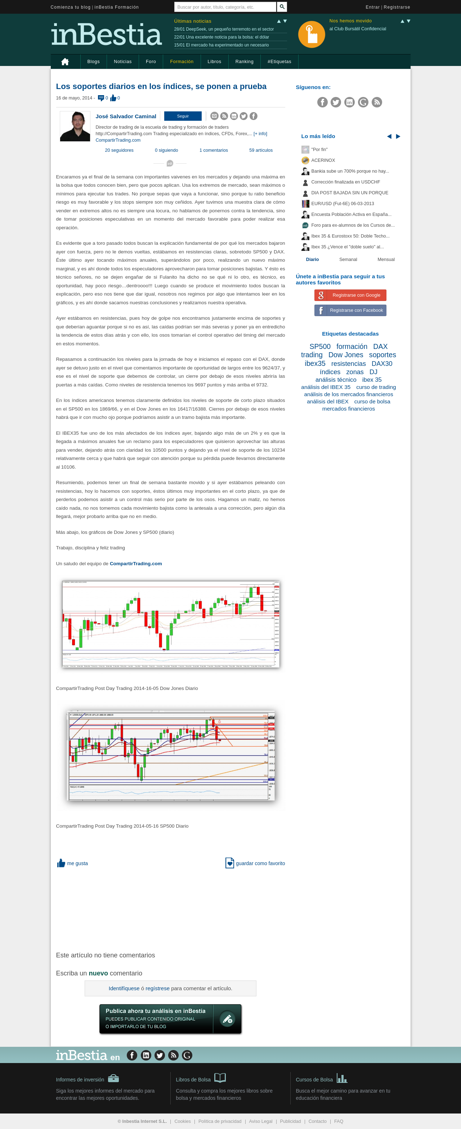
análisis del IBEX (328, 401)
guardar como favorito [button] (255, 863)
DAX (380, 346)
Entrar (373, 7)
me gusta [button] (72, 863)
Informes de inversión (88, 1078)
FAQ (338, 1121)
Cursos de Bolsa (322, 1077)
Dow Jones (345, 355)
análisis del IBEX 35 (325, 387)
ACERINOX (323, 160)
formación (351, 346)
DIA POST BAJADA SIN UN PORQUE (350, 192)
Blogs (94, 61)
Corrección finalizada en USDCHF (346, 182)
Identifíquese (124, 988)
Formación (181, 61)
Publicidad (290, 1121)
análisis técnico (336, 379)
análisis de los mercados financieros (348, 394)
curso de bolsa (372, 401)
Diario (312, 259)
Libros (214, 61)
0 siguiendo (166, 150)
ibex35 (315, 363)
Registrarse (397, 7)
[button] (183, 116)
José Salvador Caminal (126, 116)
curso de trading (376, 387)
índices (330, 372)
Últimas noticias (193, 21)
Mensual (386, 259)
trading (312, 355)
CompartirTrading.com (118, 140)
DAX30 (382, 363)
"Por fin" (320, 149)
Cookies (182, 1121)
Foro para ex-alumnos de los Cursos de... (353, 225)
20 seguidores (119, 150)
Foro (151, 61)
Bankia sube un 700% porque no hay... (350, 171)
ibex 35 (372, 379)
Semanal (348, 259)
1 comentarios (214, 150)
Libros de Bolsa (201, 1077)
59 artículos (261, 150)
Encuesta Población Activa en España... (352, 214)
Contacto (318, 1121)
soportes (382, 355)
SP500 (320, 346)
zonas (355, 372)
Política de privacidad (220, 1121)
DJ (373, 372)
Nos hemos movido (351, 21)
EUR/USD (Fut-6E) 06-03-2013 (343, 203)
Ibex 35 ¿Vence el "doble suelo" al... (348, 246)
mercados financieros (348, 409)
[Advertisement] (171, 908)
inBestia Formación (117, 7)
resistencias (348, 363)
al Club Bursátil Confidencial (358, 28)
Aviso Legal (261, 1121)
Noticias (123, 61)
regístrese (158, 988)
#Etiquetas (279, 61)
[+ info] (260, 133)
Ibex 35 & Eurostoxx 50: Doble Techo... (351, 236)
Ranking (245, 61)
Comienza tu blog (71, 7)
